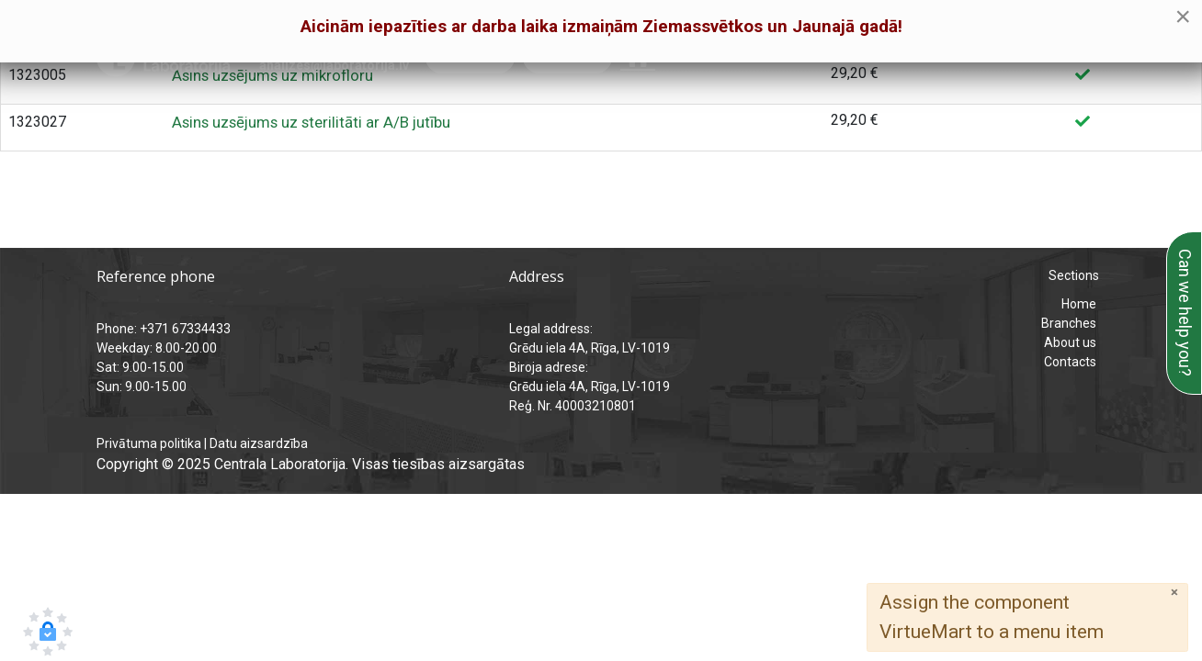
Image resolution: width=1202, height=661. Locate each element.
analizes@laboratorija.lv (334, 65)
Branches (1068, 323)
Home (1078, 304)
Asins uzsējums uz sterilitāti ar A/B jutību (311, 122)
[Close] (1174, 592)
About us (1070, 342)
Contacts (1070, 361)
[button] (47, 631)
